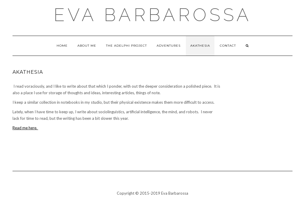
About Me (86, 46)
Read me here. (25, 127)
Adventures (168, 46)
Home (62, 46)
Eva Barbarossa (153, 14)
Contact (228, 46)
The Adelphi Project (126, 46)
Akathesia (200, 46)
